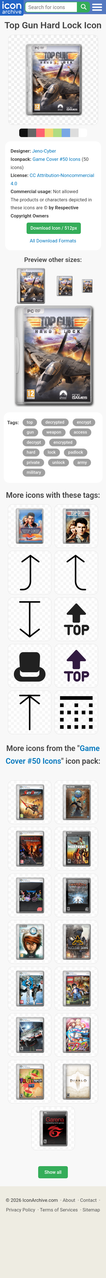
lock (52, 452)
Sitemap (91, 1210)
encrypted (62, 442)
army (82, 462)
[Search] (83, 7)
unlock (58, 462)
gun (30, 432)
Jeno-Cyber (44, 151)
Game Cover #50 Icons (57, 159)
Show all (52, 1172)
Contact (88, 1200)
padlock (75, 452)
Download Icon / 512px (54, 228)
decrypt (34, 442)
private (33, 462)
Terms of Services (59, 1210)
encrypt (84, 422)
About (69, 1200)
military (34, 472)
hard (31, 452)
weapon (53, 432)
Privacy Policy (20, 1210)
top (30, 422)
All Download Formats (53, 241)
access (80, 432)
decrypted (55, 422)
